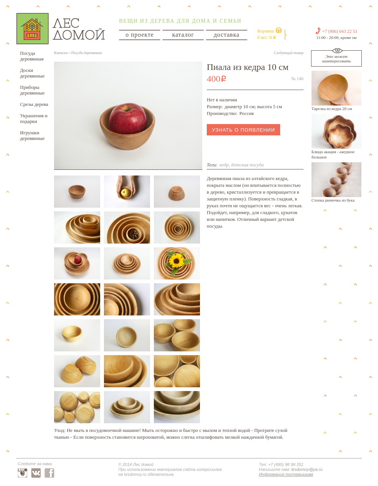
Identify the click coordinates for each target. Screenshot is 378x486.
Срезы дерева (34, 104)
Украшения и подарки (34, 118)
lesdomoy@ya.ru (307, 469)
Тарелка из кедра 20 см (331, 108)
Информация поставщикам (286, 474)
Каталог (61, 53)
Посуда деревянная (31, 56)
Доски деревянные (32, 73)
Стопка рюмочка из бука (333, 200)
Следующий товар (289, 53)
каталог (183, 34)
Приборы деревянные (32, 90)
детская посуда (247, 165)
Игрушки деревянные (32, 135)
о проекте (139, 34)
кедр (224, 165)
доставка (226, 34)
